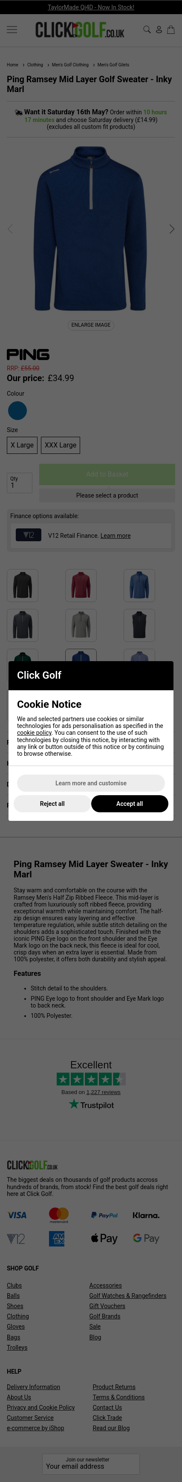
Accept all (129, 803)
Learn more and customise (91, 783)
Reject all (52, 803)
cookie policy (34, 732)
